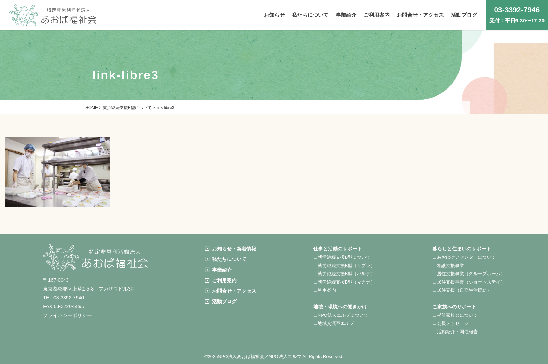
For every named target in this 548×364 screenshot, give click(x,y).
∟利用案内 (324, 290)
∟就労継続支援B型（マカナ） (344, 282)
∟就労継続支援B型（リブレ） (344, 265)
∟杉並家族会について (455, 315)
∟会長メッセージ (450, 323)
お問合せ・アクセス (230, 291)
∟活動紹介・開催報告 (455, 331)
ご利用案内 (221, 280)
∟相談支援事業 (448, 265)
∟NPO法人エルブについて (340, 315)
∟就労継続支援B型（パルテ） (344, 273)
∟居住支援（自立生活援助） (461, 290)
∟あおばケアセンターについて (464, 257)
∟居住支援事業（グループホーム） (468, 273)
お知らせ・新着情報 (230, 248)
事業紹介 (218, 270)
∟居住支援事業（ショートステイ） (468, 282)
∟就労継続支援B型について (341, 257)
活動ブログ (221, 301)
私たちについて (225, 259)
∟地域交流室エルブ (333, 323)
